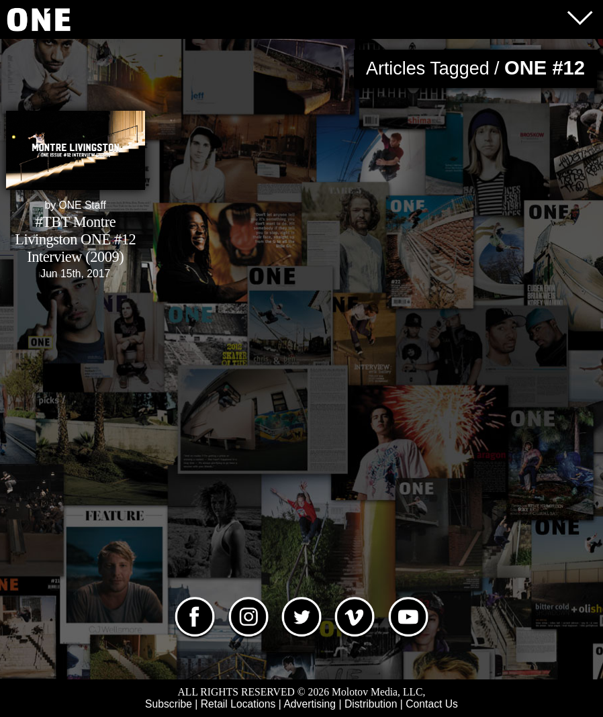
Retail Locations (238, 704)
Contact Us (432, 704)
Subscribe (168, 704)
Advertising (309, 704)
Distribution (371, 704)
